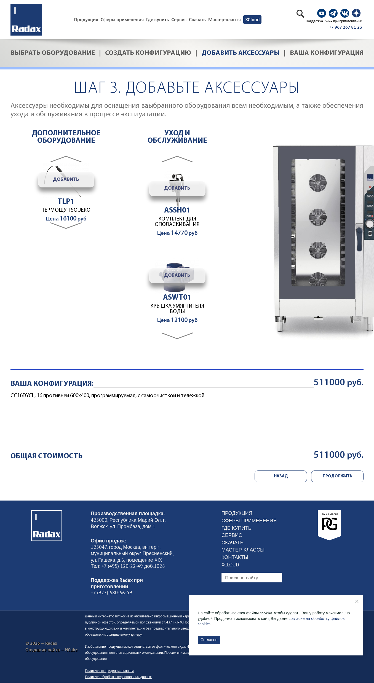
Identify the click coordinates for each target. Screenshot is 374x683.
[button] (177, 159)
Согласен (209, 639)
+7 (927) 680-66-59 (111, 593)
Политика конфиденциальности (109, 671)
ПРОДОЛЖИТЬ (337, 476)
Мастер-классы (224, 19)
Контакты (234, 557)
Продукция (236, 513)
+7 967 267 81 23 (345, 27)
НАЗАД (281, 476)
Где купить (157, 19)
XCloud (252, 20)
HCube (71, 650)
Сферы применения (122, 19)
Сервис (179, 19)
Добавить (66, 179)
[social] (321, 13)
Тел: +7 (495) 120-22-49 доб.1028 (128, 566)
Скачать (197, 19)
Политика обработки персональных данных (118, 677)
